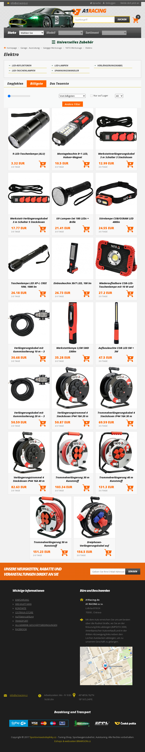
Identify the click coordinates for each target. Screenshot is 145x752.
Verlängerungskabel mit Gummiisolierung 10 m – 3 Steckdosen (29, 349)
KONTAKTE (20, 608)
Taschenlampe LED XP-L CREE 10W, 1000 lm (29, 284)
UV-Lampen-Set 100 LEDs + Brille (72, 220)
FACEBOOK (21, 629)
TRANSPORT (21, 620)
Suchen (122, 19)
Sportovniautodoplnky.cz (43, 737)
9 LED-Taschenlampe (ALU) (29, 153)
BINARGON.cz (84, 741)
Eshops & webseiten (65, 741)
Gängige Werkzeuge (52, 48)
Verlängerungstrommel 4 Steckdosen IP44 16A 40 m (29, 479)
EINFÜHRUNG (22, 599)
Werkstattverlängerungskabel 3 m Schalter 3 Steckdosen (116, 155)
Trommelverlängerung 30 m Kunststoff (72, 479)
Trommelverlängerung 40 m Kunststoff (116, 479)
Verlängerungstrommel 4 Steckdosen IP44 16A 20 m (72, 414)
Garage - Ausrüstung (30, 48)
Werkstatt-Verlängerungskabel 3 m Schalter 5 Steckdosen (29, 220)
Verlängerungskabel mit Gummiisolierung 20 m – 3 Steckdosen (29, 414)
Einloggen (110, 3)
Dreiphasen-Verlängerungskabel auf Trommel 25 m (94, 543)
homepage (12, 48)
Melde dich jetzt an (130, 3)
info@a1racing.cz (19, 3)
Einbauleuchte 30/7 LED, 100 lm (72, 283)
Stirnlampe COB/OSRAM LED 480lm (116, 220)
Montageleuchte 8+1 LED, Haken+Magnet (72, 155)
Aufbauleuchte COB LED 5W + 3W (116, 349)
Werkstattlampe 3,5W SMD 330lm (72, 349)
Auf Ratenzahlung (24, 616)
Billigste (36, 84)
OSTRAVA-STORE (24, 612)
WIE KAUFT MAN (23, 604)
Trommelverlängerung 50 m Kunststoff (51, 543)
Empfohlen (15, 84)
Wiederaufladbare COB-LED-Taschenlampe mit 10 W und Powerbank (116, 284)
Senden (132, 571)
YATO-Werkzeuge (73, 48)
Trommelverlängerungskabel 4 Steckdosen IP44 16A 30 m (116, 414)
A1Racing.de (100, 12)
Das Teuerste (59, 84)
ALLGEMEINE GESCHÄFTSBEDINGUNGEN (36, 625)
